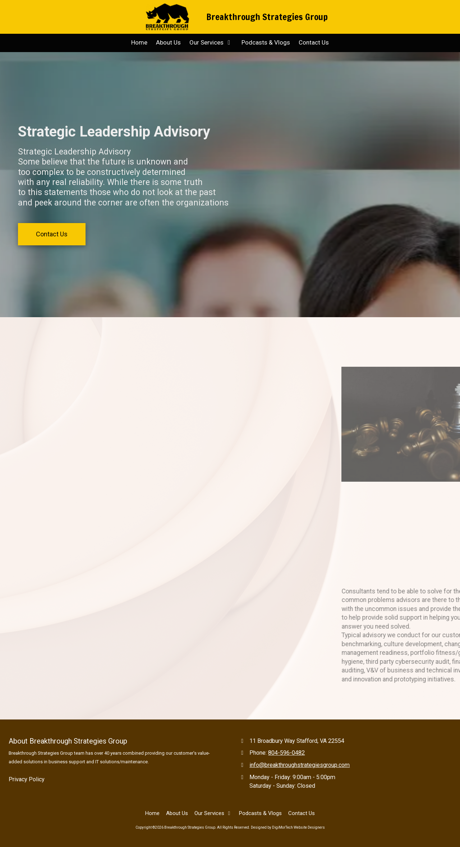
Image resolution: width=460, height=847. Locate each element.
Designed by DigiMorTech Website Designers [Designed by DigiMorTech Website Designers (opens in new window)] (288, 827)
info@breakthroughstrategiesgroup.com (299, 765)
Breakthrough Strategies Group (267, 16)
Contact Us (52, 234)
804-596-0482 (286, 752)
